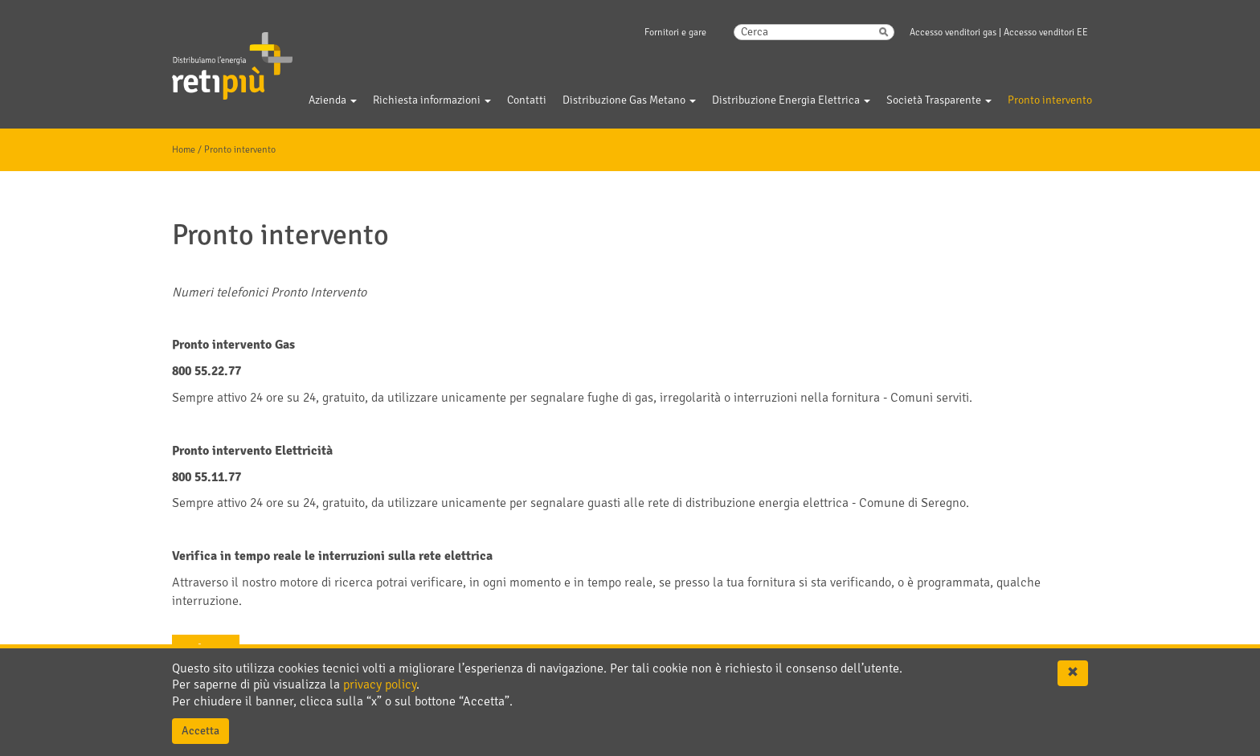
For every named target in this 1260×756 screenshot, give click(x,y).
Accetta (200, 731)
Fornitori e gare (675, 33)
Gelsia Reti (210, 55)
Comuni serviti (929, 398)
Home (183, 150)
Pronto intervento (240, 150)
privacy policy (379, 684)
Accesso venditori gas (953, 33)
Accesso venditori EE (1046, 33)
